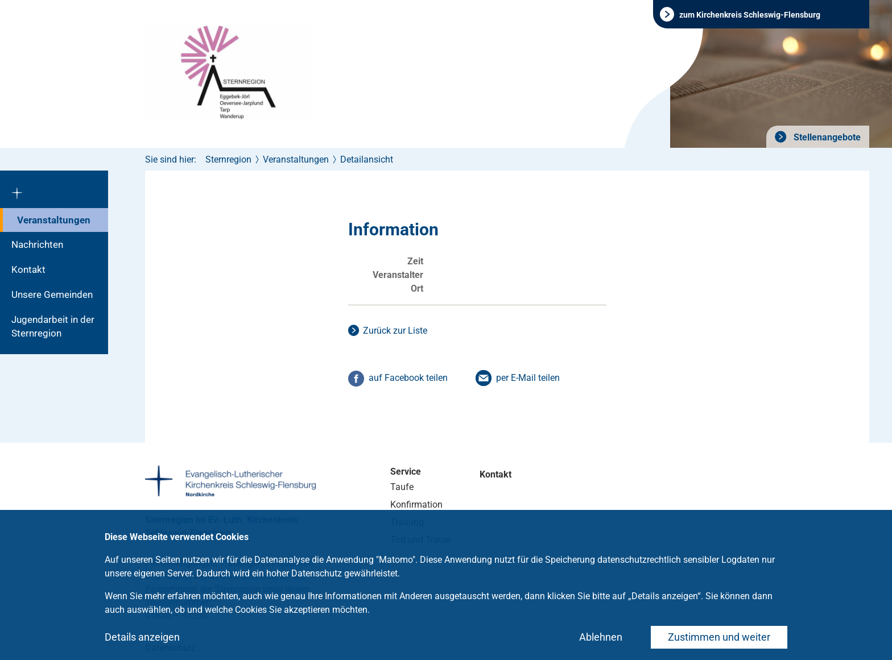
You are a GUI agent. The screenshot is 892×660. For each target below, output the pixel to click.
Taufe (402, 486)
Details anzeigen (142, 637)
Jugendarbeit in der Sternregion (52, 326)
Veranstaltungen (53, 220)
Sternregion (228, 159)
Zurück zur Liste (395, 330)
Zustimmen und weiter (719, 637)
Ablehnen (600, 637)
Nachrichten (37, 244)
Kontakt (28, 269)
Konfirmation (416, 504)
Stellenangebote (826, 137)
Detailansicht (366, 159)
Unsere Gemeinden (52, 294)
